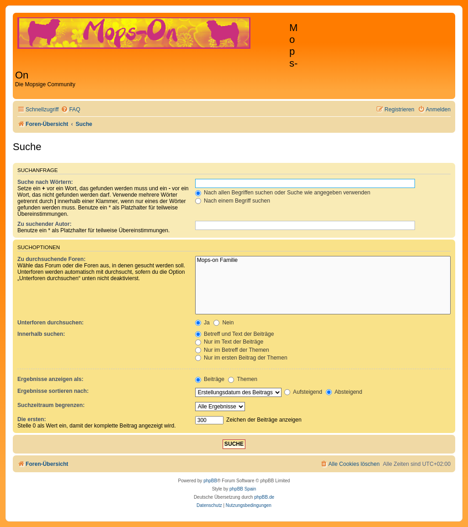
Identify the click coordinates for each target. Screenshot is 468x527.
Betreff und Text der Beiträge (234, 334)
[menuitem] (70, 110)
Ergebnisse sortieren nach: (53, 391)
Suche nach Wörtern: (45, 182)
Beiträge (209, 379)
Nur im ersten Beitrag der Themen (241, 358)
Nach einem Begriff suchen (232, 201)
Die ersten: (31, 419)
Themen (242, 379)
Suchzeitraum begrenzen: (51, 405)
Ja (202, 322)
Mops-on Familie (323, 260)
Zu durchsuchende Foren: (51, 259)
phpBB (210, 480)
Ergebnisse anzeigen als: (50, 379)
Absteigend (344, 392)
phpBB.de (264, 497)
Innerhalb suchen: (41, 334)
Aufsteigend (303, 392)
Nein (223, 322)
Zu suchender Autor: (44, 224)
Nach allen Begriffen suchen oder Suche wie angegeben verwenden (283, 192)
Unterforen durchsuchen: (50, 322)
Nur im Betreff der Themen (232, 350)
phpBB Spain (242, 488)
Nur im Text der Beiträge (229, 342)
